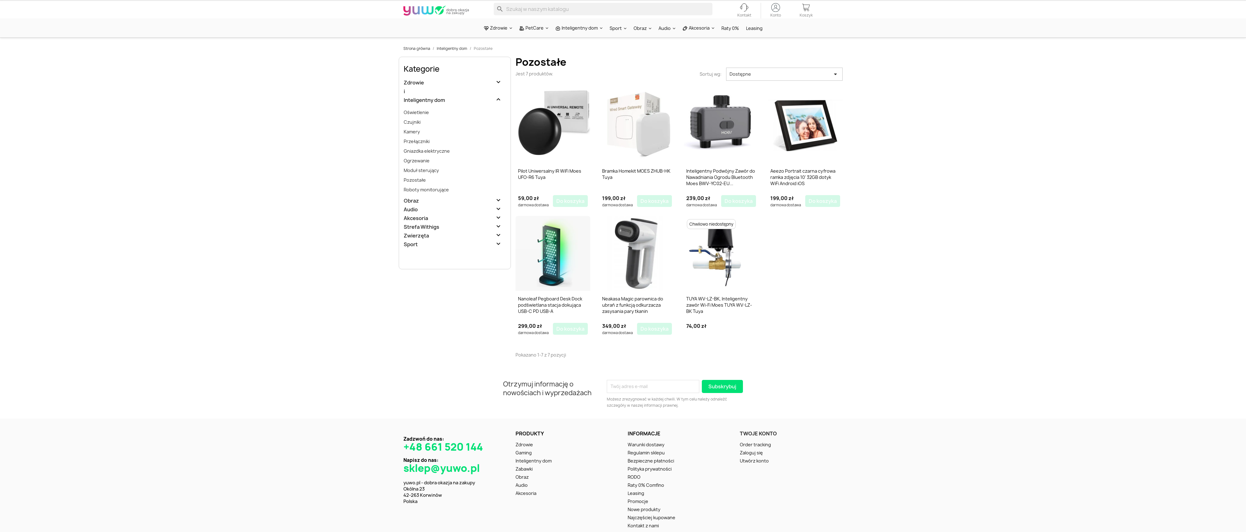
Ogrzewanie (417, 172)
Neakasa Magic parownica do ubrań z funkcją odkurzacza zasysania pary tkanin (632, 314)
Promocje (638, 509)
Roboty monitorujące (426, 201)
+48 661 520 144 (443, 455)
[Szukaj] (603, 13)
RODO (634, 485)
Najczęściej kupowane (651, 526)
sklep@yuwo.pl (441, 476)
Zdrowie (414, 93)
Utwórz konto (754, 469)
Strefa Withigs (421, 238)
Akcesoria (416, 229)
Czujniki (412, 133)
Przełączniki (417, 152)
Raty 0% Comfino (646, 493)
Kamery (412, 143)
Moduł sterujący (421, 181)
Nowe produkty (644, 517)
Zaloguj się (751, 461)
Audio (411, 220)
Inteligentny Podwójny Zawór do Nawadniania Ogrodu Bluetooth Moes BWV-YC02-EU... (720, 188)
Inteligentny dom (424, 111)
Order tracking (755, 453)
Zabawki (524, 477)
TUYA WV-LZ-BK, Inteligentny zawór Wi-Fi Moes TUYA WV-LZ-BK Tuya (719, 314)
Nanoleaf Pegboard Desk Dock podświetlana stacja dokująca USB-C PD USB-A (550, 314)
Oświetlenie (416, 123)
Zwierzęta (416, 246)
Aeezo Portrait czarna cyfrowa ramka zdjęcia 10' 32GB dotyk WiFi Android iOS (802, 188)
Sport (411, 255)
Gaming (524, 461)
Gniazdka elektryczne (427, 162)
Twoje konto (758, 441)
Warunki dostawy (646, 453)
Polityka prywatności (650, 477)
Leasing (636, 501)
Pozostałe (415, 191)
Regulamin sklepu (646, 461)
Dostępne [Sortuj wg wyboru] (784, 85)
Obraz (411, 211)
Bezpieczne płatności (651, 469)
